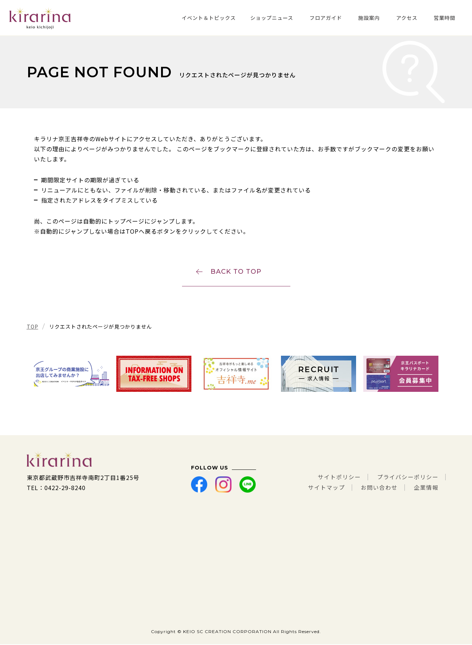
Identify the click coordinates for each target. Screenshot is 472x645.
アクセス (406, 17)
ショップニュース (271, 17)
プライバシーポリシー (407, 478)
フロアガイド (325, 17)
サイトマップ (326, 488)
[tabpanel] (71, 374)
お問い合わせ (379, 488)
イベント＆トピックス (209, 17)
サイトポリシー (339, 478)
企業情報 (426, 488)
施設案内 (369, 17)
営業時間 (444, 17)
